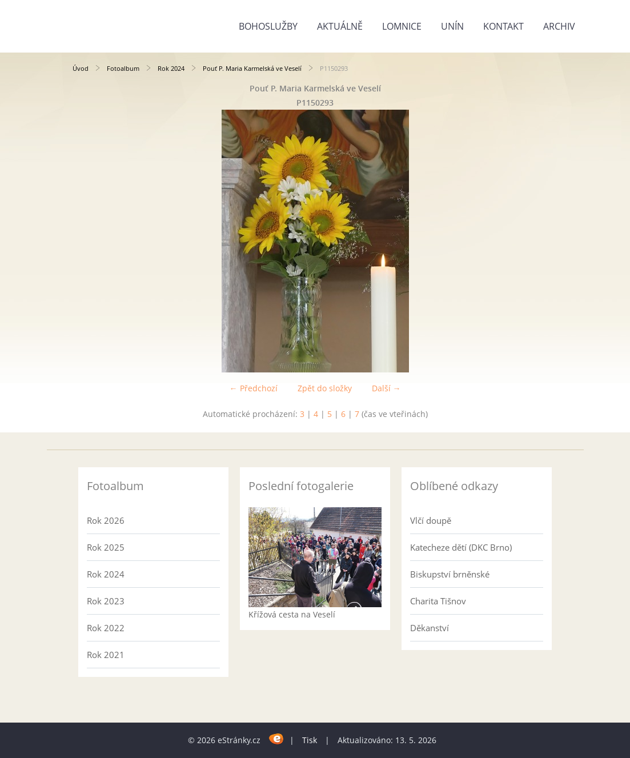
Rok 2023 (106, 601)
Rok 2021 (106, 654)
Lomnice (402, 26)
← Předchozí (254, 388)
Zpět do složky (325, 388)
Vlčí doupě (430, 520)
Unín (452, 26)
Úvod (81, 68)
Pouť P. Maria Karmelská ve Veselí (252, 68)
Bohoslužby (268, 26)
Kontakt (503, 26)
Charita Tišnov (438, 601)
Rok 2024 (171, 68)
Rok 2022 (106, 627)
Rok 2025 (106, 547)
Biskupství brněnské (449, 574)
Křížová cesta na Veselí (291, 614)
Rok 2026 (106, 520)
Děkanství (429, 627)
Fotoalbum (123, 68)
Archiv (559, 26)
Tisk (309, 740)
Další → (386, 388)
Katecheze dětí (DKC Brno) (461, 547)
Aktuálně (340, 26)
